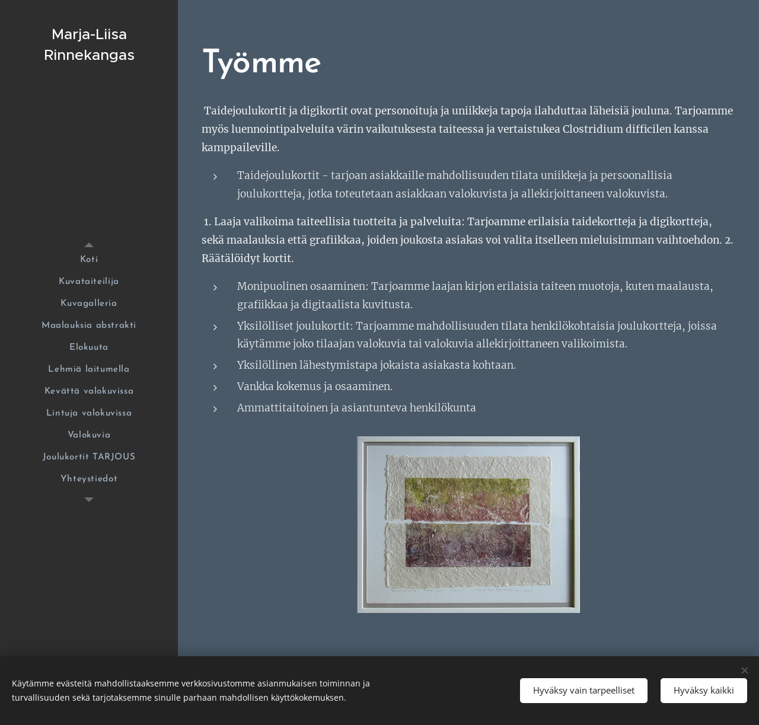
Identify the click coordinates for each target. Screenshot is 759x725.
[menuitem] (89, 260)
